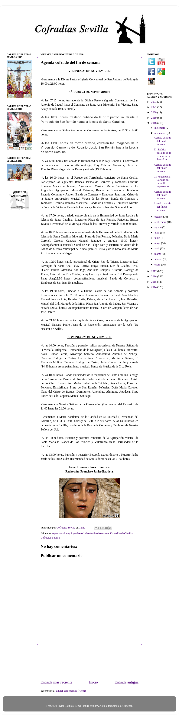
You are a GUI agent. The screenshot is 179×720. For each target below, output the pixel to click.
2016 (154, 276)
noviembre (161, 133)
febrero (159, 259)
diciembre (160, 127)
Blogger (127, 705)
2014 (154, 287)
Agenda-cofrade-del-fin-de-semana (90, 533)
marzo (158, 253)
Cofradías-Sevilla (50, 537)
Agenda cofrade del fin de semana (162, 141)
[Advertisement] (89, 662)
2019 (154, 117)
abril (157, 248)
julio (157, 232)
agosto (158, 227)
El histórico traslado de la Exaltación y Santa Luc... (162, 154)
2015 (154, 281)
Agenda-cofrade (61, 533)
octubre (159, 216)
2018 (154, 123)
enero (158, 264)
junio (158, 237)
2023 (154, 101)
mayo (158, 243)
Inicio (93, 682)
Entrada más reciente (56, 682)
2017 (154, 271)
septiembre (161, 221)
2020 (154, 112)
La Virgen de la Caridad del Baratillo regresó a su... (163, 181)
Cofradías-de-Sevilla (121, 533)
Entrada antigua (126, 682)
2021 (154, 107)
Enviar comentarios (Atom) (71, 690)
